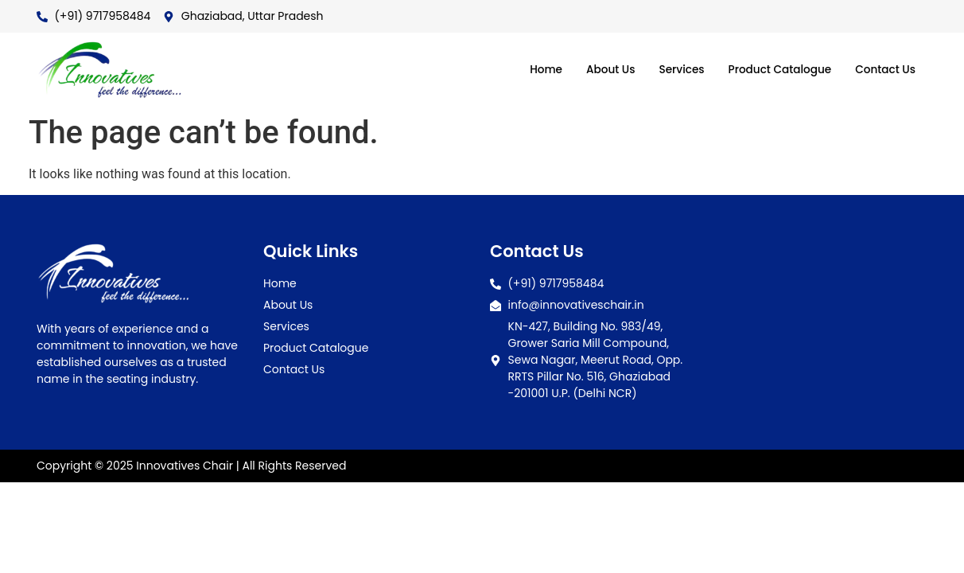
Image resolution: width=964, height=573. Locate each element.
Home (518, 69)
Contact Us (882, 69)
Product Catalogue (769, 69)
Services (663, 69)
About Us (587, 69)
